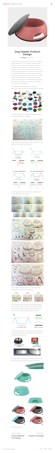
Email (41, 449)
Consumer (31, 57)
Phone (45, 449)
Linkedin (50, 449)
